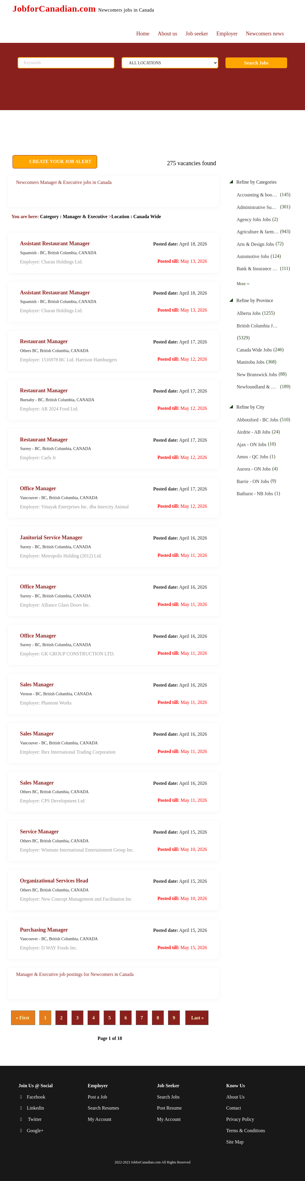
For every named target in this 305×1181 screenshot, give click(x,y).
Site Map (235, 1141)
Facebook (36, 1096)
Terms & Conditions (245, 1130)
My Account (100, 1119)
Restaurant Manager (44, 341)
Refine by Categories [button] (256, 182)
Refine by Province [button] (254, 300)
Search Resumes (103, 1107)
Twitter (34, 1119)
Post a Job (97, 1096)
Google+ (35, 1130)
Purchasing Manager (44, 929)
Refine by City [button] (249, 407)
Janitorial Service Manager (51, 537)
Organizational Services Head (54, 881)
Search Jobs (256, 62)
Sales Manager (37, 685)
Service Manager (39, 832)
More (241, 284)
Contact (233, 1107)
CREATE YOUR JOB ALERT (59, 161)
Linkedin (35, 1107)
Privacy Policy (240, 1119)
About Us (235, 1096)
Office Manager (38, 488)
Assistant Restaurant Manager (55, 243)
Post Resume (169, 1107)
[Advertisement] (147, 125)
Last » (197, 1017)
